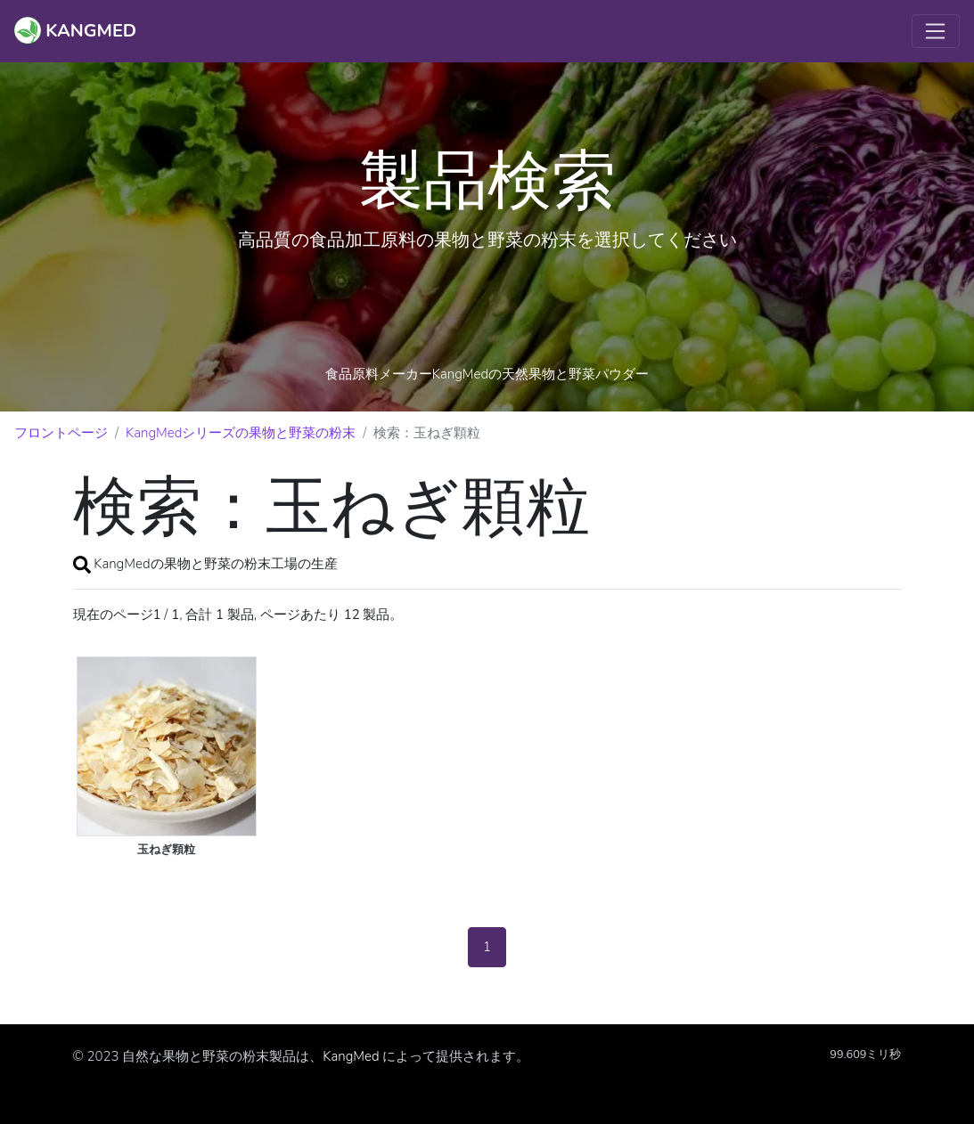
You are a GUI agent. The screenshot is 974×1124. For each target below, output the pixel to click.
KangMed (351, 1056)
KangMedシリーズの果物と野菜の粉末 (241, 433)
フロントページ (61, 433)
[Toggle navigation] (936, 31)
